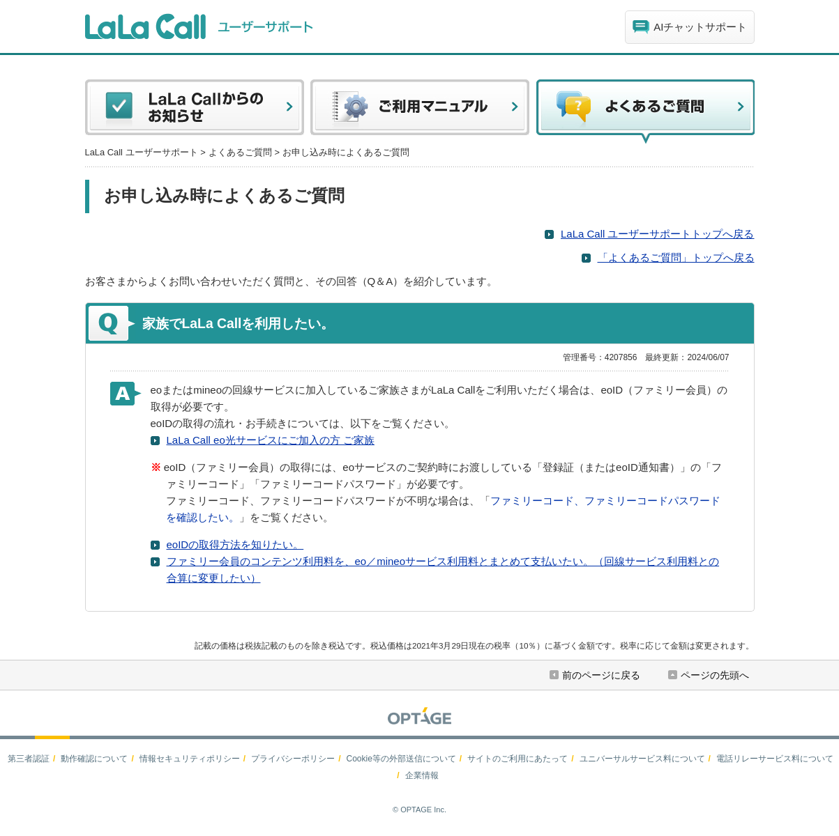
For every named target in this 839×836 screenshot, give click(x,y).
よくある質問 (645, 111)
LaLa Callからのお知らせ (194, 111)
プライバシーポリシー (293, 759)
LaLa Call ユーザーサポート (141, 152)
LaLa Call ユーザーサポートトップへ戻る (658, 234)
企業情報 (422, 775)
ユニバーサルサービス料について (642, 759)
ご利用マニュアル (419, 111)
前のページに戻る (601, 675)
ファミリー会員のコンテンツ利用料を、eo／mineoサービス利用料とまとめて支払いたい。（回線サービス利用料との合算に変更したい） (443, 569)
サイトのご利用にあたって (517, 759)
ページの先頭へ (715, 675)
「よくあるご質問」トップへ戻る (676, 257)
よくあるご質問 (240, 152)
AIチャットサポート (700, 27)
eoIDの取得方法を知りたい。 (235, 544)
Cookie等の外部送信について (400, 759)
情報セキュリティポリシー (189, 759)
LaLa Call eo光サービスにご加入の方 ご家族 (271, 440)
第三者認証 (29, 759)
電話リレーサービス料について (774, 759)
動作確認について (94, 759)
